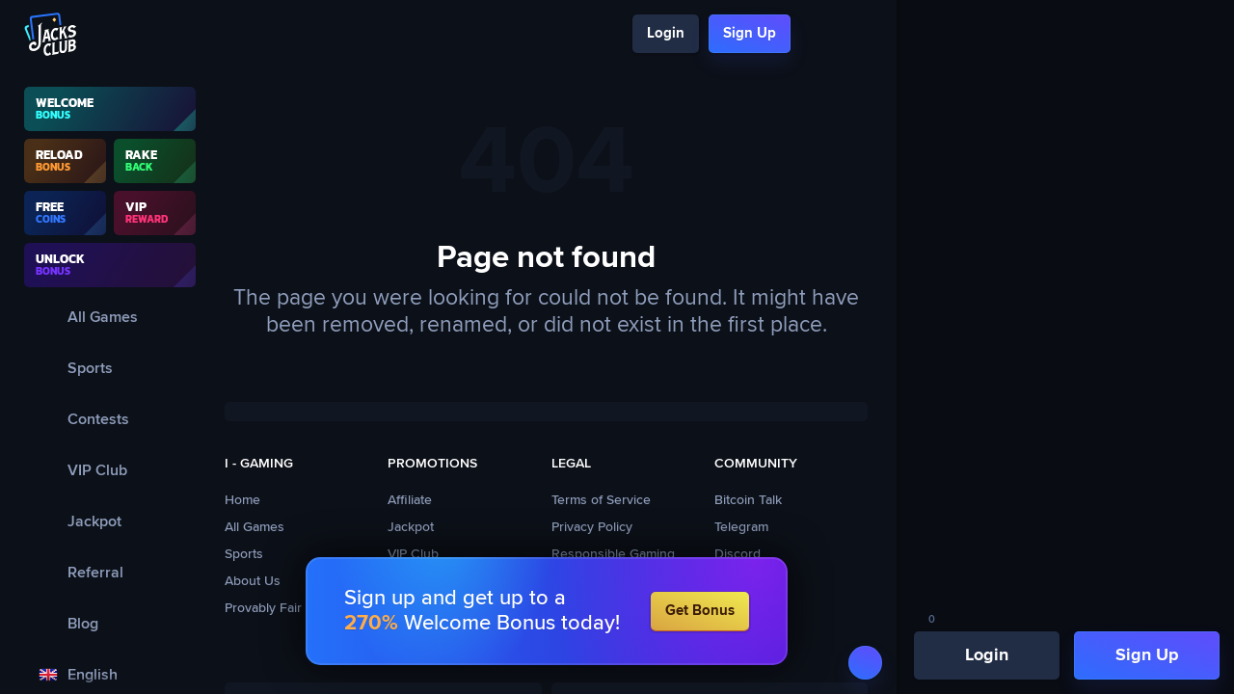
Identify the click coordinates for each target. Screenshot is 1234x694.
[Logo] (51, 34)
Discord (737, 554)
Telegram (741, 527)
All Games (254, 527)
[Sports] (110, 367)
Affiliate (410, 500)
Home (242, 500)
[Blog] (110, 623)
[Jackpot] (110, 521)
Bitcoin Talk (748, 500)
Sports (244, 554)
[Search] (817, 34)
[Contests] (110, 418)
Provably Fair (263, 608)
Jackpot (411, 527)
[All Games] (110, 316)
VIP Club (413, 554)
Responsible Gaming (613, 554)
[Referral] (110, 572)
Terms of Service (601, 500)
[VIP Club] (110, 470)
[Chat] (851, 34)
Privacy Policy (591, 527)
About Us (253, 581)
